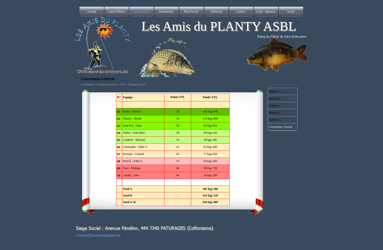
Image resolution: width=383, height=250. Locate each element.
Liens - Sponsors (266, 11)
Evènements (166, 11)
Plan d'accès (191, 11)
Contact (240, 11)
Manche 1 (274, 91)
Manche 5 (274, 119)
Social (291, 11)
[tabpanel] (173, 150)
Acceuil (91, 11)
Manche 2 (274, 98)
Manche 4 (274, 112)
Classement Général (280, 127)
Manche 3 (274, 105)
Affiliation (216, 11)
